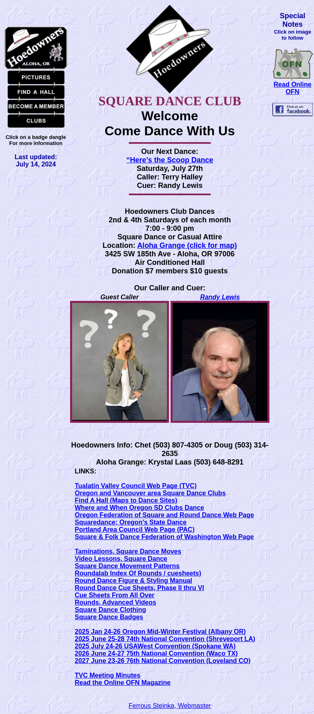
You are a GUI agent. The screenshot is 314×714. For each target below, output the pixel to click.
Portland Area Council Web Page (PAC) (135, 529)
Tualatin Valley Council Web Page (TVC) (136, 485)
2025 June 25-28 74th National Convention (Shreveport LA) (165, 638)
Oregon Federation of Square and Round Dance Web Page (164, 515)
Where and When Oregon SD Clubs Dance (139, 507)
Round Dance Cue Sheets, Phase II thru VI (139, 587)
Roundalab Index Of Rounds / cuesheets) (138, 573)
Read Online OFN (292, 88)
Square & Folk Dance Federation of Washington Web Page (164, 536)
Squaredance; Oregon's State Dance (131, 522)
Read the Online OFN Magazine (123, 682)
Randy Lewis (220, 297)
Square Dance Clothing (110, 609)
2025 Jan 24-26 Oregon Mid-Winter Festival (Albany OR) (160, 631)
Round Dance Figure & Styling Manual (133, 580)
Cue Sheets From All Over (115, 595)
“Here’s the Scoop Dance (169, 160)
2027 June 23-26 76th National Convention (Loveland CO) (163, 660)
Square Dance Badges (109, 617)
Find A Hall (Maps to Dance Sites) (126, 500)
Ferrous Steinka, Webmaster (169, 705)
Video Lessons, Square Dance (121, 558)
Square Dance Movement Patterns (127, 566)
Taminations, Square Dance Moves (128, 551)
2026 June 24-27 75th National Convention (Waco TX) (156, 653)
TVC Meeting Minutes (108, 675)
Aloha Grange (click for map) (187, 245)
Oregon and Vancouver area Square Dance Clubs (150, 493)
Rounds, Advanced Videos (115, 602)
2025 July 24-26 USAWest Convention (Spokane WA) (155, 646)
